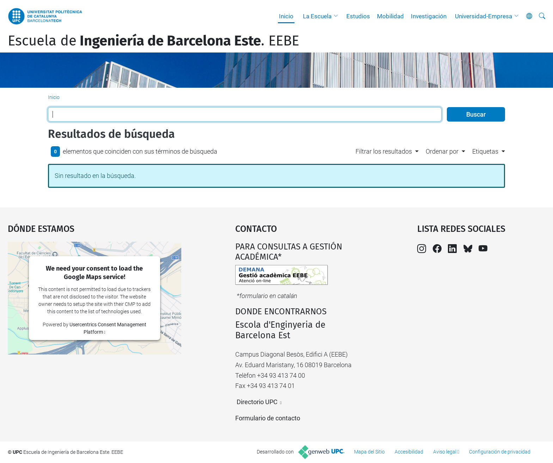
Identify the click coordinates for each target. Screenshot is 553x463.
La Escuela (317, 16)
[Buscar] (542, 16)
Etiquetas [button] (485, 151)
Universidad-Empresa (483, 16)
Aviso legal (444, 452)
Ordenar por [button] (442, 151)
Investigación (428, 16)
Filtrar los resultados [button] (384, 151)
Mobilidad (390, 16)
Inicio (286, 16)
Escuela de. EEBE (153, 40)
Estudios (358, 16)
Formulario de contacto (267, 418)
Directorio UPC (257, 402)
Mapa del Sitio (369, 452)
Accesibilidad (409, 452)
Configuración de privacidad (499, 452)
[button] (337, 16)
